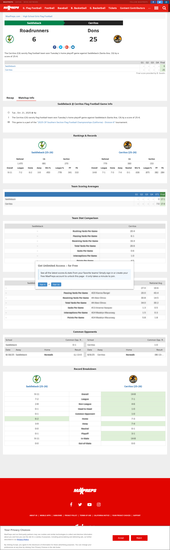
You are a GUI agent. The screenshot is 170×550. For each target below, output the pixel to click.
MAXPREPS (8, 2)
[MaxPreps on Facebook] (153, 2)
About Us (33, 515)
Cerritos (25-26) (128, 152)
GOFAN (18, 2)
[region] (85, 538)
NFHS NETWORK (31, 2)
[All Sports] (149, 8)
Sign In (43, 284)
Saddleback (34, 23)
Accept (121, 538)
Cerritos (93, 23)
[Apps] (156, 8)
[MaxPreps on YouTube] (89, 504)
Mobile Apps (45, 515)
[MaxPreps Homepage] (85, 491)
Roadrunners (34, 30)
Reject (139, 538)
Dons (93, 30)
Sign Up (56, 284)
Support (137, 515)
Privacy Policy (71, 515)
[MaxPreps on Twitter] (160, 2)
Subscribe (57, 515)
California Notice (102, 515)
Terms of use (85, 515)
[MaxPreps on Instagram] (166, 2)
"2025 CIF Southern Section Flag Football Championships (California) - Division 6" (76, 122)
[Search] (164, 8)
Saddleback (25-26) (42, 152)
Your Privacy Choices (121, 515)
